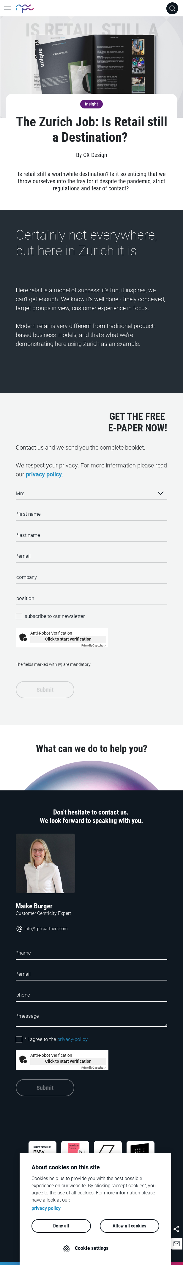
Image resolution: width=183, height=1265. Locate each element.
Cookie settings (92, 1248)
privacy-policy (72, 1039)
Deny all (61, 1226)
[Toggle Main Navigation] (7, 8)
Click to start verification (68, 639)
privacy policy (44, 474)
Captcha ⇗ (93, 645)
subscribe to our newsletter (55, 616)
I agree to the (56, 1039)
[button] (176, 1243)
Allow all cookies (129, 1226)
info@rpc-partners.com (41, 929)
